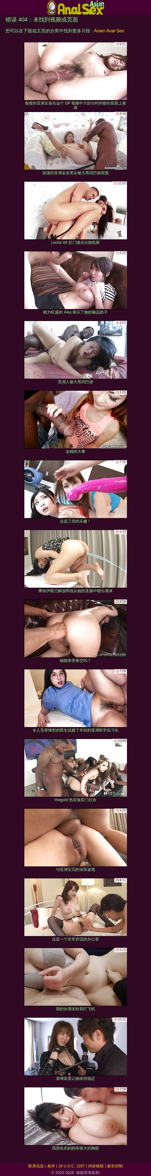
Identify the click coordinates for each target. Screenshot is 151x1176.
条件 (51, 1166)
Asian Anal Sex (109, 30)
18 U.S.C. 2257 (71, 1166)
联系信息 (36, 1166)
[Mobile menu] (5, 7)
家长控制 (115, 1166)
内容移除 (96, 1166)
